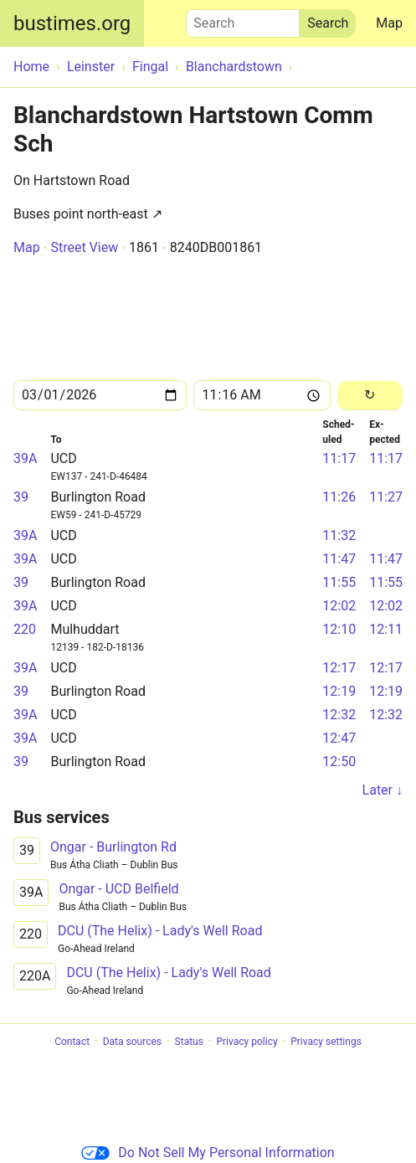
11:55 (339, 582)
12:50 (339, 761)
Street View (84, 247)
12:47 (339, 738)
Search (243, 19)
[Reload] (370, 395)
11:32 (339, 535)
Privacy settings (326, 1041)
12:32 (339, 715)
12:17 (339, 668)
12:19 (339, 691)
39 (20, 497)
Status (189, 1041)
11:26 (339, 497)
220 (24, 629)
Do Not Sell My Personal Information (207, 1152)
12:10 (339, 629)
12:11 (386, 629)
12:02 (339, 606)
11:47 (339, 559)
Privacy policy (246, 1041)
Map (389, 23)
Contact (72, 1041)
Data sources (132, 1041)
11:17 (339, 458)
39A (25, 458)
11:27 (386, 497)
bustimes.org (72, 23)
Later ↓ (382, 790)
